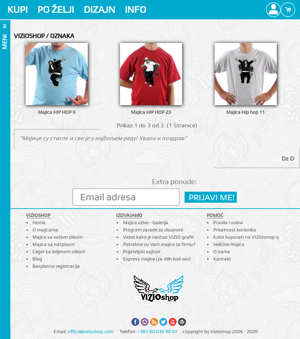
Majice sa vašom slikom (57, 237)
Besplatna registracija (56, 266)
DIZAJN (99, 9)
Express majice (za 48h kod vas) (157, 259)
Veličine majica (228, 244)
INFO (135, 9)
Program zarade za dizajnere (153, 229)
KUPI (17, 9)
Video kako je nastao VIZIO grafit (158, 237)
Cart (288, 9)
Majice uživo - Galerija (145, 222)
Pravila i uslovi (228, 222)
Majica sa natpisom (53, 244)
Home (38, 222)
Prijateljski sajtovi (141, 251)
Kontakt (222, 259)
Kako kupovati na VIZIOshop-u (246, 237)
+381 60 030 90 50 (157, 331)
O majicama (45, 229)
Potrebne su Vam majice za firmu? (159, 244)
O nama (221, 251)
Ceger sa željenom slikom (58, 251)
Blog (37, 259)
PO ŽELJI (55, 9)
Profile (273, 9)
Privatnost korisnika (234, 229)
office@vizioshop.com (91, 331)
